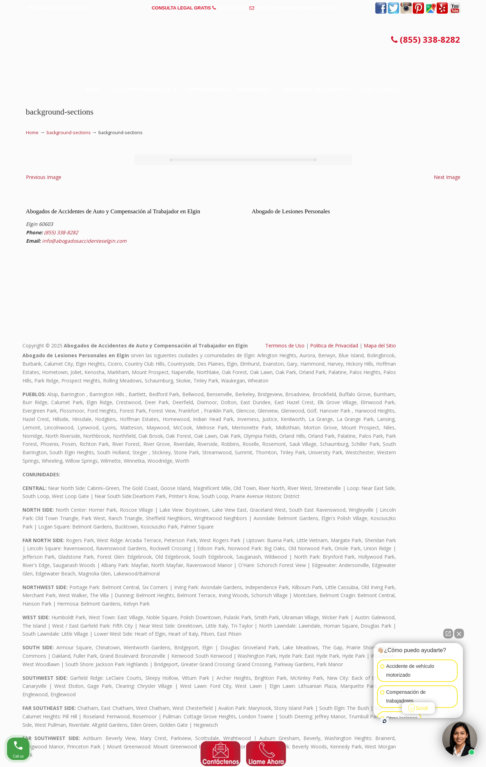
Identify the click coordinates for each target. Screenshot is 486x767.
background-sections (69, 133)
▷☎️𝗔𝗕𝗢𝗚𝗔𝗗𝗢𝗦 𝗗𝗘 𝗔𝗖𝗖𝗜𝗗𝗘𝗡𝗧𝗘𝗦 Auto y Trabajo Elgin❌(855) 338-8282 (243, 42)
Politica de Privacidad (334, 345)
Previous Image (43, 177)
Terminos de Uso (284, 345)
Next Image (447, 177)
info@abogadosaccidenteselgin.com (294, 8)
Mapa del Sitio (380, 345)
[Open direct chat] (448, 633)
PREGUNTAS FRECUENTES (57, 8)
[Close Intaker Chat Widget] (459, 633)
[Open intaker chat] (385, 721)
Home (32, 133)
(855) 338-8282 (232, 8)
